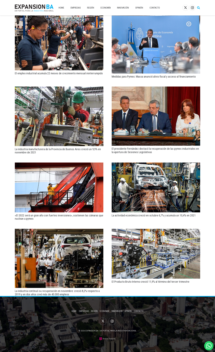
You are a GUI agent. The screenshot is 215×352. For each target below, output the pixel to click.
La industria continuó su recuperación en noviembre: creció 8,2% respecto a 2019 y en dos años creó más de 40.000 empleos (57, 292)
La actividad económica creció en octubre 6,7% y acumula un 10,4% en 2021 (154, 215)
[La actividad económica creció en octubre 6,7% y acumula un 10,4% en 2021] (156, 164)
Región (94, 311)
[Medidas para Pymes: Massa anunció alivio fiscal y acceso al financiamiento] (156, 17)
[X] (185, 8)
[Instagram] (192, 8)
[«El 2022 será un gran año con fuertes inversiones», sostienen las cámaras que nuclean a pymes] (59, 164)
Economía (104, 311)
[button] (198, 8)
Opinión (128, 311)
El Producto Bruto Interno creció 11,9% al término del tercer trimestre (150, 281)
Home (74, 311)
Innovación (117, 311)
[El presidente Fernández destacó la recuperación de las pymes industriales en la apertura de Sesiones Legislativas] (156, 88)
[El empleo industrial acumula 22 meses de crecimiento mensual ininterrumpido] (59, 17)
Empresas (84, 311)
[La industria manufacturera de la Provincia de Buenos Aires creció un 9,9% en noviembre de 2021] (59, 88)
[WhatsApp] (208, 345)
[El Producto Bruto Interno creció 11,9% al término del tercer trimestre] (156, 230)
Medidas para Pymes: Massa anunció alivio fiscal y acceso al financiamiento (154, 76)
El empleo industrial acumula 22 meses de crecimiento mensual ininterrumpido (59, 73)
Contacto (138, 311)
